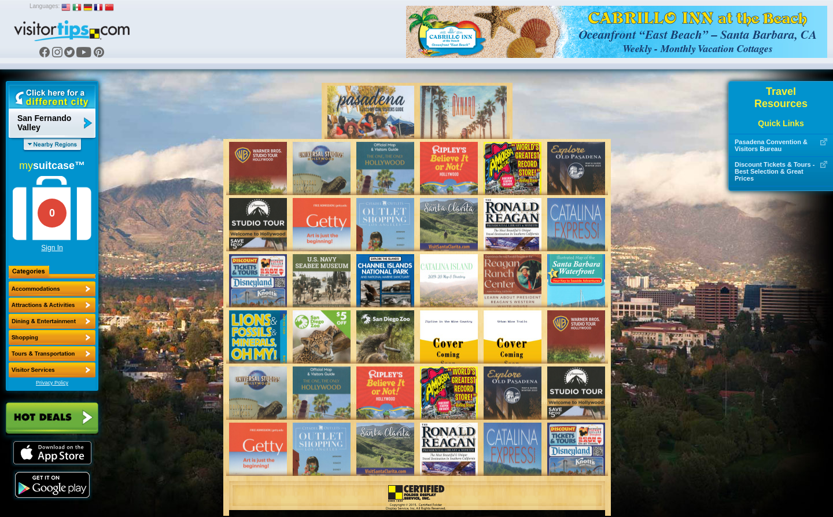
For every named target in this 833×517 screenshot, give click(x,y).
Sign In (51, 248)
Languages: (45, 6)
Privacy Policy (52, 383)
